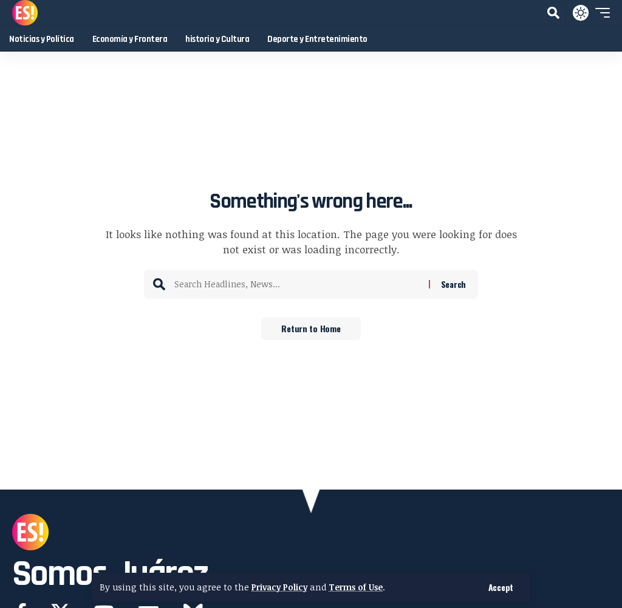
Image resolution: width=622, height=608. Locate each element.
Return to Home (310, 329)
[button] (500, 587)
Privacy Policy (281, 587)
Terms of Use (361, 587)
